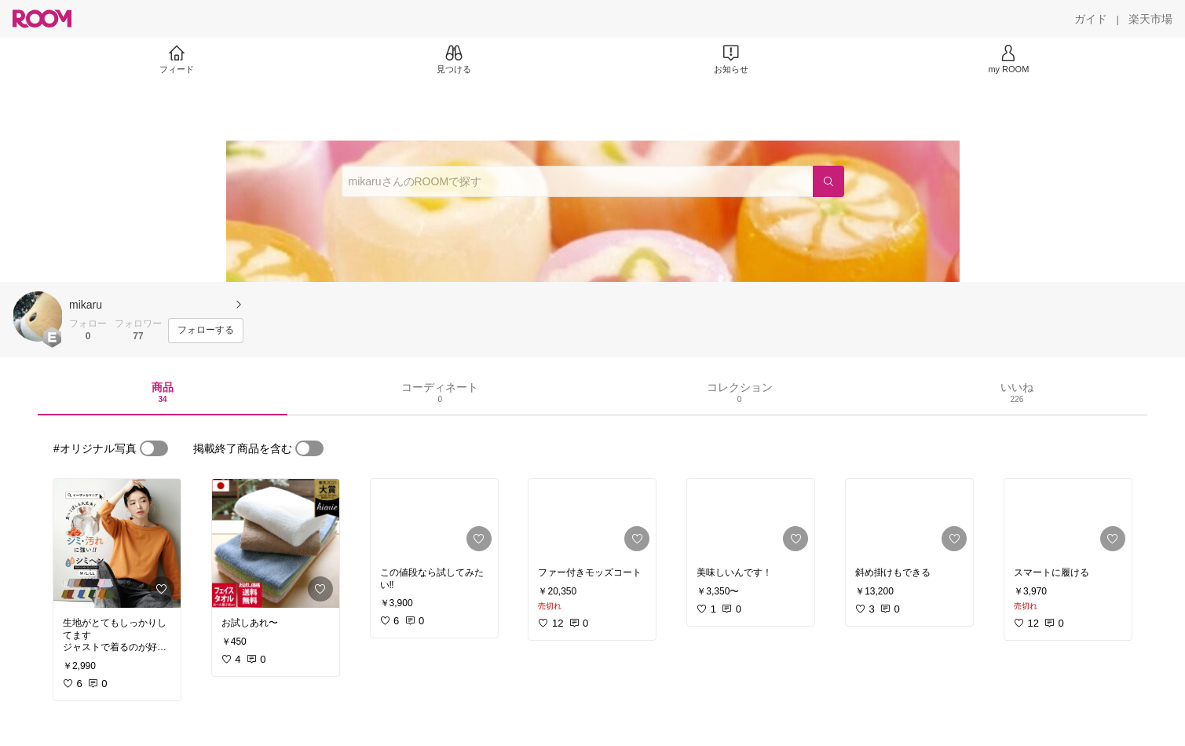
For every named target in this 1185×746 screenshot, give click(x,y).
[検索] (828, 181)
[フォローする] (205, 330)
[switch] (154, 448)
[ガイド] (1090, 19)
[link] (117, 543)
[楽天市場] (1150, 19)
